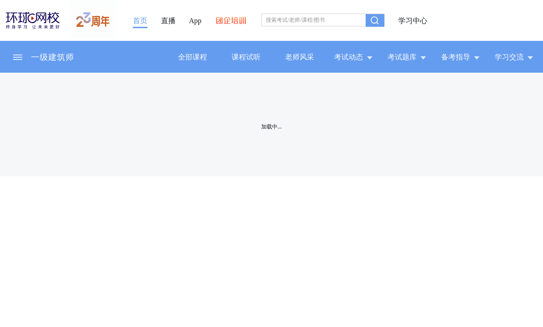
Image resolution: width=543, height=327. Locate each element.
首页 (140, 21)
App (195, 21)
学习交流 (514, 57)
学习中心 (412, 21)
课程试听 (246, 57)
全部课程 (192, 57)
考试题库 (407, 57)
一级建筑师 (52, 56)
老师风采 (299, 57)
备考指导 (460, 57)
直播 (168, 21)
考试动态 (353, 57)
